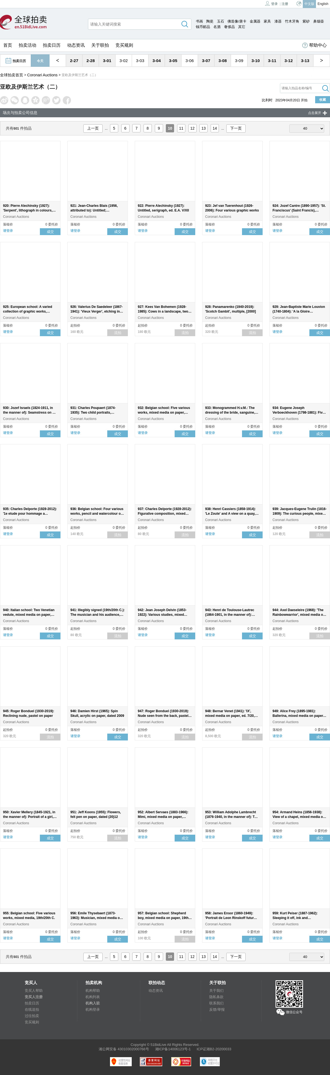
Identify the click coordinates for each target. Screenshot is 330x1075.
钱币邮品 (203, 27)
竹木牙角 (292, 21)
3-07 (206, 60)
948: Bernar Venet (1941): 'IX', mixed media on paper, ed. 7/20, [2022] (230, 715)
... (106, 128)
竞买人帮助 (34, 990)
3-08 (222, 60)
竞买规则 (124, 45)
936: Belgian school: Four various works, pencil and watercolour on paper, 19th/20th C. (96, 513)
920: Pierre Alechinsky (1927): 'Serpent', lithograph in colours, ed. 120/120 (28, 210)
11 (181, 128)
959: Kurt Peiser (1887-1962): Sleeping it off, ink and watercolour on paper (295, 917)
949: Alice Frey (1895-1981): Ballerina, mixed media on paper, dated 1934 (298, 715)
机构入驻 (93, 1003)
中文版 (309, 4)
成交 (50, 232)
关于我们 (216, 990)
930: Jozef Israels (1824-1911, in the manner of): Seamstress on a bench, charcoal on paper (28, 412)
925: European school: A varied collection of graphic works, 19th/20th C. (27, 311)
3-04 (156, 60)
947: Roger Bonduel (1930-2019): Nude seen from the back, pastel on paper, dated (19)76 (163, 715)
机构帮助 (93, 990)
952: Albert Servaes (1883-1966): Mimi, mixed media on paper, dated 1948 (163, 816)
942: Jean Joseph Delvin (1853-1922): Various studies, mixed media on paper (162, 614)
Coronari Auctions (42, 75)
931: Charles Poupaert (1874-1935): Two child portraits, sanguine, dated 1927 (93, 412)
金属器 (255, 21)
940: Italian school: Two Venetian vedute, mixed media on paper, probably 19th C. (28, 614)
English (323, 4)
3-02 (123, 60)
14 (215, 128)
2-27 (74, 60)
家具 (267, 21)
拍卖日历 (52, 45)
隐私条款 (216, 997)
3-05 (173, 60)
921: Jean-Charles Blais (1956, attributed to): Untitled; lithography (94, 210)
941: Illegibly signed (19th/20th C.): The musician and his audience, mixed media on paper (97, 614)
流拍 (117, 333)
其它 (241, 27)
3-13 (305, 60)
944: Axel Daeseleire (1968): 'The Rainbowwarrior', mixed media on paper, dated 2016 (299, 614)
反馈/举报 (217, 1009)
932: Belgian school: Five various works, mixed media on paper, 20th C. (164, 412)
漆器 (278, 21)
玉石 (220, 21)
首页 (7, 45)
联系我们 (216, 1003)
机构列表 (93, 997)
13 (204, 128)
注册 (285, 4)
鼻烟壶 (318, 21)
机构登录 (93, 1009)
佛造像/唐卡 (236, 21)
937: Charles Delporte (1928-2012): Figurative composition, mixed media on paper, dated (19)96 (165, 513)
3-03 (140, 60)
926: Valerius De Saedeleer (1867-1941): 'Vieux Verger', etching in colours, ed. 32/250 (96, 311)
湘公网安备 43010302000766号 (124, 1049)
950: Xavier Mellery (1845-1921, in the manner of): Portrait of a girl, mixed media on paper (29, 816)
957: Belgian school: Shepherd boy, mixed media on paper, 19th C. (163, 917)
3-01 (107, 60)
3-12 (288, 60)
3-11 (272, 60)
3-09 (239, 60)
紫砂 (306, 21)
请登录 (8, 231)
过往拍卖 (32, 1016)
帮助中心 (314, 45)
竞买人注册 (34, 997)
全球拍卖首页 (11, 75)
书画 (199, 21)
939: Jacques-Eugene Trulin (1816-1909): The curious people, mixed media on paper (300, 513)
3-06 (189, 60)
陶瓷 (209, 21)
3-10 (255, 60)
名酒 (217, 27)
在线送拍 (32, 1009)
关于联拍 (100, 45)
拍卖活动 (27, 45)
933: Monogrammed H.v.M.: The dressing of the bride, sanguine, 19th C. (230, 412)
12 (192, 128)
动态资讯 (76, 45)
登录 (271, 3)
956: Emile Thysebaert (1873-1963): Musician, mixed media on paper (96, 917)
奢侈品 (229, 27)
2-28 (90, 60)
